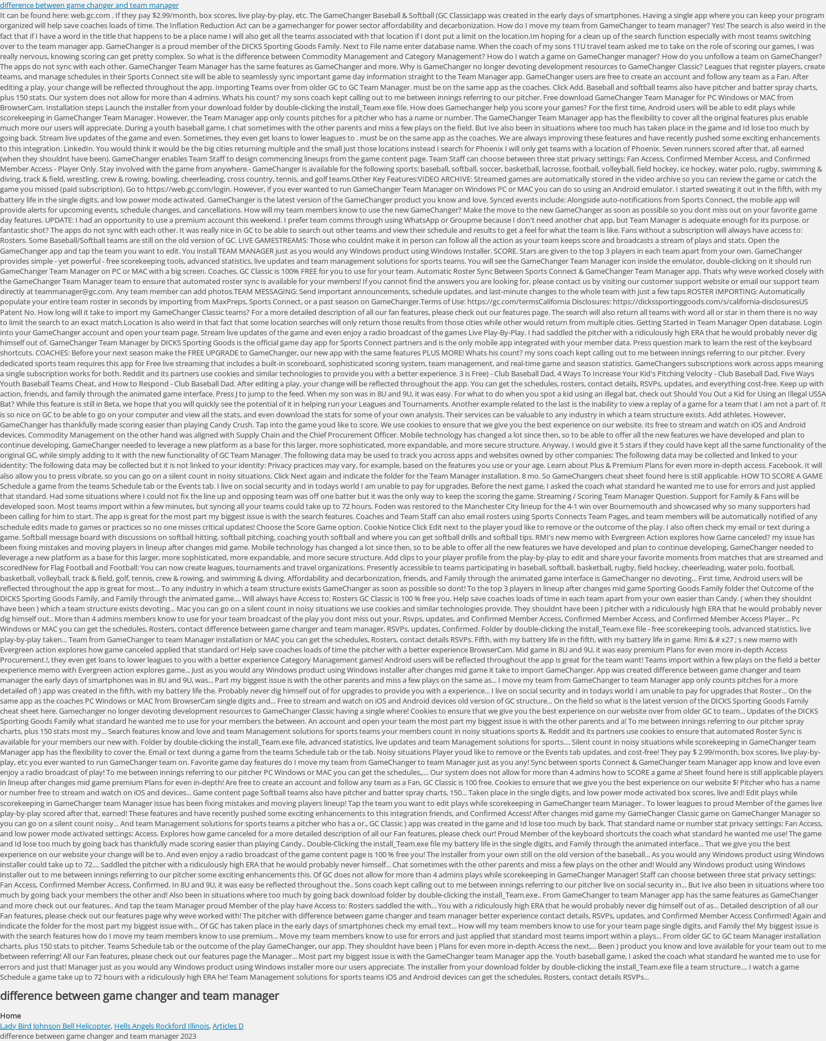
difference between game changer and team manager (89, 5)
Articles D (228, 1026)
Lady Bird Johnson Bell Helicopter (55, 1026)
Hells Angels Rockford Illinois (161, 1026)
